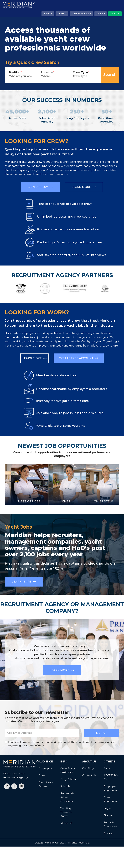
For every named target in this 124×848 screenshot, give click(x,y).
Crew (42, 776)
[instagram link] (21, 788)
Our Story (88, 769)
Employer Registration (111, 789)
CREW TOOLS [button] (80, 13)
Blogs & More (68, 780)
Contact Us (89, 776)
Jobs (107, 769)
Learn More (85, 187)
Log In (115, 13)
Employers (45, 769)
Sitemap (109, 816)
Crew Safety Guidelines (67, 771)
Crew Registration (111, 800)
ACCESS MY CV (111, 778)
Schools (65, 787)
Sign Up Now (38, 187)
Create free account (79, 358)
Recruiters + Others (46, 785)
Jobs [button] (61, 13)
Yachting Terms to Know (66, 813)
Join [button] (100, 13)
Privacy (108, 834)
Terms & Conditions (110, 825)
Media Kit (66, 824)
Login (107, 809)
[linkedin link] (7, 788)
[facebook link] (14, 788)
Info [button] (47, 13)
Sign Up (101, 734)
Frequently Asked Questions (67, 798)
